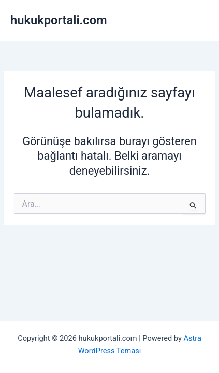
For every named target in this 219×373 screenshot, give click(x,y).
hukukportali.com (58, 20)
